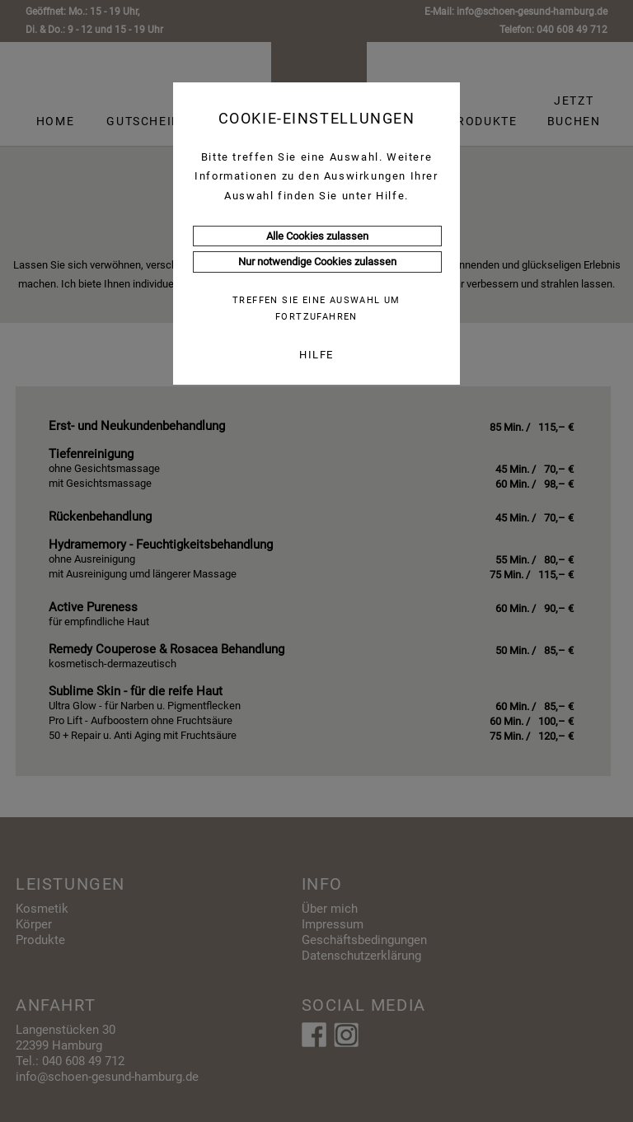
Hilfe (390, 195)
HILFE (316, 354)
